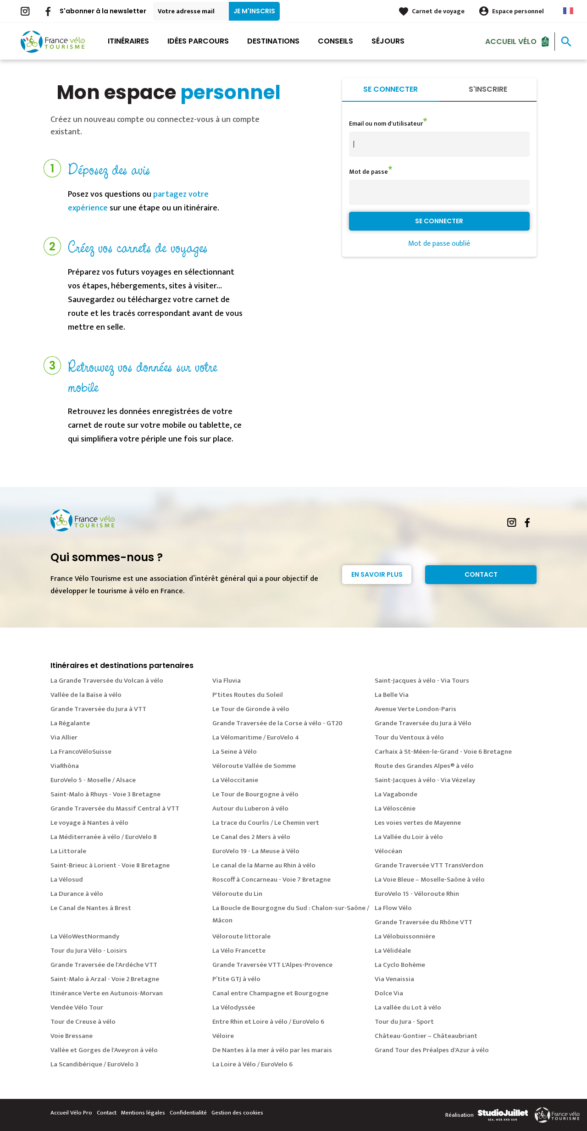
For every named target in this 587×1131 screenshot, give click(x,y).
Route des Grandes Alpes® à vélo (424, 766)
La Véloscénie (395, 808)
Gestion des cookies (237, 1113)
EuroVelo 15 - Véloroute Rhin (417, 893)
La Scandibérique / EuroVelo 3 (94, 1064)
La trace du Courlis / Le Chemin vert (265, 822)
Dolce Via (389, 993)
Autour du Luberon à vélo (250, 808)
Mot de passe (368, 171)
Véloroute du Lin (237, 893)
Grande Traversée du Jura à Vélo (423, 723)
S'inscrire (488, 89)
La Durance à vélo (76, 893)
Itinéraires (128, 41)
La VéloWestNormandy (84, 936)
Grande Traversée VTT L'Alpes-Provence (272, 965)
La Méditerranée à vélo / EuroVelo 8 (103, 837)
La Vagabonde (396, 794)
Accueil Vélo (511, 41)
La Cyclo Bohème (400, 965)
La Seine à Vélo (234, 751)
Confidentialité (188, 1113)
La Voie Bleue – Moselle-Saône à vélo (430, 879)
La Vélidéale (393, 950)
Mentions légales (143, 1113)
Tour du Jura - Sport (404, 1021)
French (568, 10)
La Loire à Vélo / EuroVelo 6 (252, 1064)
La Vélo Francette (239, 950)
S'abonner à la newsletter (103, 11)
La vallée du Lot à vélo (408, 1007)
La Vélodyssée (233, 1007)
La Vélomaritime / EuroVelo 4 (255, 737)
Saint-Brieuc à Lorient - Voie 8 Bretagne (110, 865)
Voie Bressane (71, 1036)
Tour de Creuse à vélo (83, 1021)
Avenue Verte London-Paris (415, 709)
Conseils (335, 41)
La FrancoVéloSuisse (80, 751)
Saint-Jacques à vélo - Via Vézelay (425, 780)
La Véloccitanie (235, 780)
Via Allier (64, 737)
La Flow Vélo (393, 908)
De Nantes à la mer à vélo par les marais (272, 1050)
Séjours (387, 41)
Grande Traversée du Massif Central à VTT (114, 808)
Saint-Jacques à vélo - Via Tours (422, 680)
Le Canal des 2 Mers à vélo (251, 837)
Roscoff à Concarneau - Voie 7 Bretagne (271, 879)
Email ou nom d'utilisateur (386, 123)
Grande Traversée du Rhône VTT (423, 922)
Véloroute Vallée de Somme (254, 766)
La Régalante (70, 723)
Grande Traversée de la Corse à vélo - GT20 (277, 723)
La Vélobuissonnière (405, 936)
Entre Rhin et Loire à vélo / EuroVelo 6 (268, 1021)
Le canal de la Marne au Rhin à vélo (264, 865)
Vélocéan (388, 851)
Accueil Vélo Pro (71, 1113)
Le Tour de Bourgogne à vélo (255, 794)
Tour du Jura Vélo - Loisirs (88, 950)
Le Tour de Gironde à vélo (250, 709)
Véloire (223, 1036)
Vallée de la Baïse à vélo (86, 695)
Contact (481, 574)
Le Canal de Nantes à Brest (90, 908)
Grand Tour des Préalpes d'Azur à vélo (432, 1050)
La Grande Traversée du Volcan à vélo (106, 680)
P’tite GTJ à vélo (236, 979)
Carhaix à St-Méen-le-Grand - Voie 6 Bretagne (443, 751)
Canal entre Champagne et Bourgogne (270, 993)
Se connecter (390, 89)
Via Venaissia (394, 979)
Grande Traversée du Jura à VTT (98, 709)
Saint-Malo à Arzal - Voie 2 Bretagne (104, 979)
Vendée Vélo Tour (76, 1007)
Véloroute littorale (241, 936)
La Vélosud (66, 879)
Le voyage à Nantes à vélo (89, 822)
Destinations (273, 41)
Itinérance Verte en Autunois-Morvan (106, 993)
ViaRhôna (64, 766)
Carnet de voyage (438, 11)
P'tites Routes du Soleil (247, 695)
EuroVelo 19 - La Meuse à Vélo (255, 851)
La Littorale (68, 851)
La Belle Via (392, 695)
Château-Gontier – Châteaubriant (426, 1036)
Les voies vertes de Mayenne (418, 822)
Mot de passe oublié (439, 243)
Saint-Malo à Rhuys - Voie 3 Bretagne (105, 794)
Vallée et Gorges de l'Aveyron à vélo (104, 1050)
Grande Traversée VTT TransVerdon (429, 865)
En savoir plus (377, 574)
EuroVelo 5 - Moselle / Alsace (93, 780)
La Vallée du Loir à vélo (409, 837)
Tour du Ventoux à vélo (409, 737)
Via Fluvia (226, 680)
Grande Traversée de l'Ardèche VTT (103, 965)
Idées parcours (198, 41)
